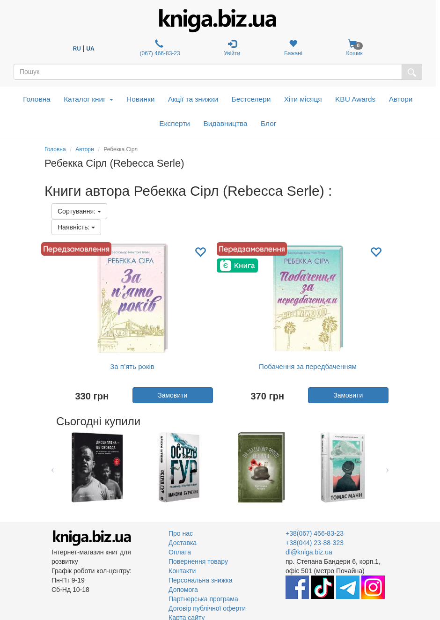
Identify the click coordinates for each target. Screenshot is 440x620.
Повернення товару (198, 561)
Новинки (140, 99)
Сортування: (79, 211)
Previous (53, 467)
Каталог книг (88, 99)
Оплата (180, 552)
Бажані (293, 48)
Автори (401, 99)
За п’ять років (132, 366)
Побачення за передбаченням (308, 366)
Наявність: (76, 227)
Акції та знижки (193, 99)
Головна (36, 99)
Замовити (172, 395)
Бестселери (251, 99)
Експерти (174, 123)
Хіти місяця (303, 99)
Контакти (182, 571)
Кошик (354, 48)
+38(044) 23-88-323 (315, 542)
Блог (268, 123)
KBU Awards (355, 99)
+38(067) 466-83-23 (315, 533)
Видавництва (225, 123)
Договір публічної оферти (207, 608)
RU (77, 48)
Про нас (181, 533)
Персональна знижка (201, 580)
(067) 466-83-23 (159, 48)
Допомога (183, 589)
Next (387, 467)
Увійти (232, 48)
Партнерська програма (203, 599)
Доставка (183, 542)
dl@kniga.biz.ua (309, 552)
